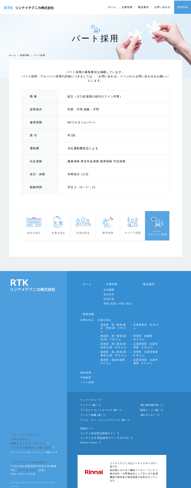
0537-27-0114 (26, 458)
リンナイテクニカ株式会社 (27, 451)
